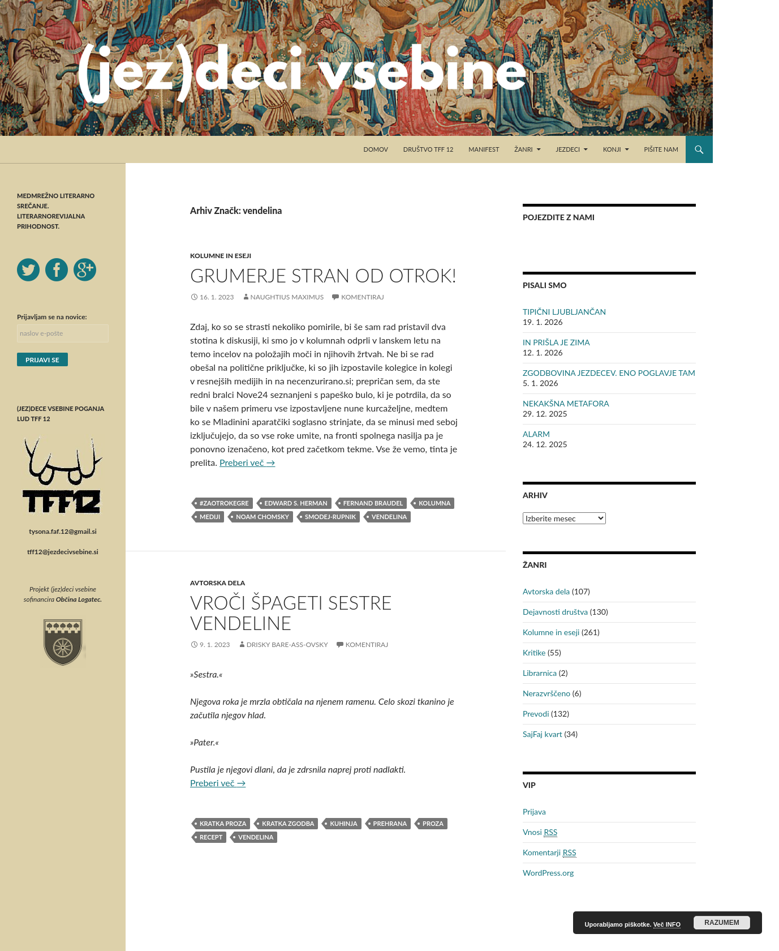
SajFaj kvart (542, 734)
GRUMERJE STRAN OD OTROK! (323, 275)
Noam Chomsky (262, 516)
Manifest (483, 149)
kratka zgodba (288, 823)
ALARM (536, 434)
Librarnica (540, 673)
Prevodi (536, 713)
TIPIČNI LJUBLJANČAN (564, 311)
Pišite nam (661, 149)
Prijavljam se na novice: (52, 316)
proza (433, 823)
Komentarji (549, 852)
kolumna (434, 503)
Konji (612, 149)
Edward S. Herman (296, 503)
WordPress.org (548, 872)
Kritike (534, 652)
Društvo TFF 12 (428, 149)
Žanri (523, 149)
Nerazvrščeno (546, 693)
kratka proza (223, 823)
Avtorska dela (217, 583)
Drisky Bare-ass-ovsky (287, 644)
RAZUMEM (721, 923)
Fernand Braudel (373, 503)
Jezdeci (568, 149)
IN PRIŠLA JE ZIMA (556, 342)
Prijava (534, 811)
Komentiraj (362, 297)
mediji (210, 516)
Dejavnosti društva (555, 611)
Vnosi (540, 832)
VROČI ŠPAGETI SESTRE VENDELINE (291, 612)
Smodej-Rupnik (330, 516)
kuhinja (343, 823)
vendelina (389, 516)
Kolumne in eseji (220, 255)
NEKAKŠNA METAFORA (566, 403)
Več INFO (667, 924)
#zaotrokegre (224, 503)
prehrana (390, 823)
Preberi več (247, 462)
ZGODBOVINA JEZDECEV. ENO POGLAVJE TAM (609, 373)
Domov (376, 149)
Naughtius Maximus (287, 297)
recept (211, 837)
